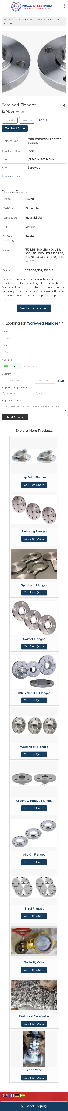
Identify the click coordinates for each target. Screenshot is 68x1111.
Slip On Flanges (34, 854)
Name (5, 331)
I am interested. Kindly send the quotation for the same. (34, 407)
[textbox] (27, 120)
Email (4, 345)
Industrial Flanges (37, 19)
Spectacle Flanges (34, 585)
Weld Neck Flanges (34, 746)
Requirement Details (12, 400)
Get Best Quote (34, 485)
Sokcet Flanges (34, 639)
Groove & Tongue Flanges (34, 800)
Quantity (6, 373)
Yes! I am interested (34, 308)
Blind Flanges (34, 908)
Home (7, 19)
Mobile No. (7, 359)
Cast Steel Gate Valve (34, 1016)
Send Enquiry (34, 1106)
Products (18, 19)
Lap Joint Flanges (34, 477)
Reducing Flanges (34, 531)
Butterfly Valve (34, 962)
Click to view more (11, 176)
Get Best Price (15, 128)
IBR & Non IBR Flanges (34, 693)
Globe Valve (34, 1070)
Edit (43, 120)
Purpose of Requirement (14, 387)
